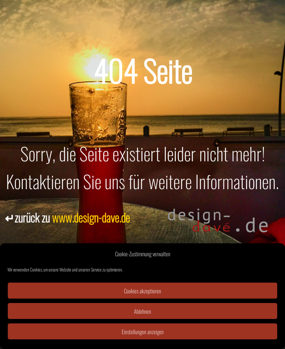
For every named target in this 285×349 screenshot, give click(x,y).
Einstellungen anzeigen (143, 331)
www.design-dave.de (91, 217)
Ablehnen (142, 311)
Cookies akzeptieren (142, 291)
